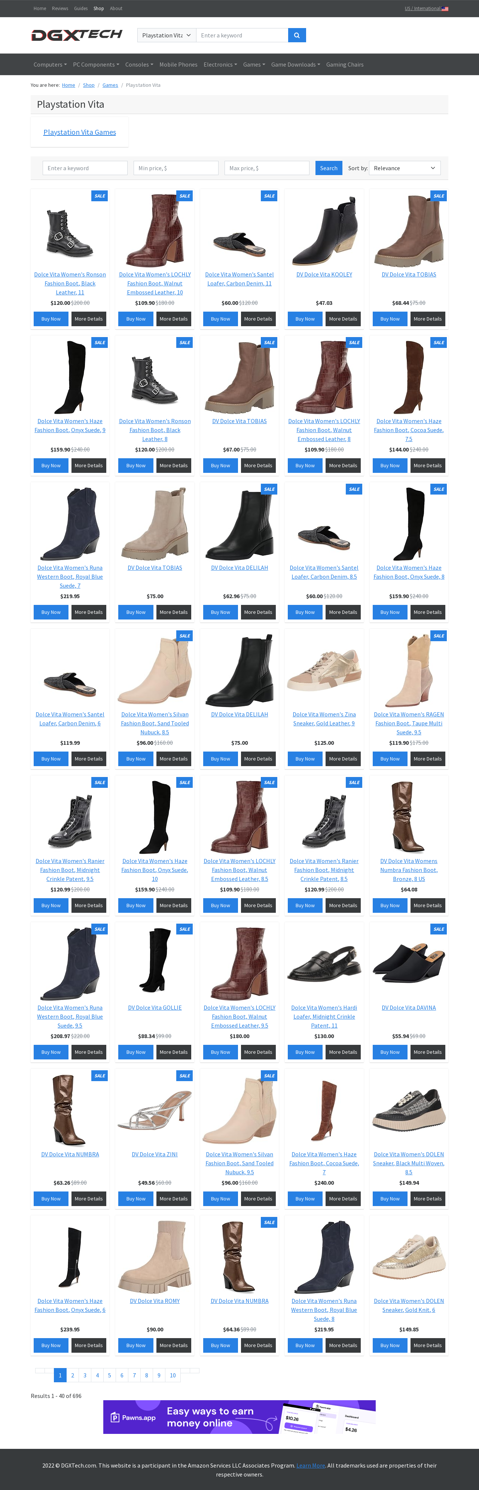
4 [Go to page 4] (97, 1375)
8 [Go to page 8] (146, 1375)
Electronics (218, 64)
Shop (99, 8)
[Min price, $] (176, 168)
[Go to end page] (194, 1370)
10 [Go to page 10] (173, 1375)
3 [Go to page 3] (84, 1375)
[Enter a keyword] (242, 35)
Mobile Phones (178, 64)
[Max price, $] (267, 168)
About (116, 8)
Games (252, 64)
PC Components (94, 64)
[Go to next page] (185, 1370)
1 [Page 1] (60, 1375)
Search (329, 168)
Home (40, 8)
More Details (89, 318)
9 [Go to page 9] (159, 1375)
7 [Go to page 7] (134, 1375)
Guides (81, 8)
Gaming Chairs (345, 64)
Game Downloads (293, 64)
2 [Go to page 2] (72, 1375)
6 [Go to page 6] (121, 1375)
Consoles (137, 64)
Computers (48, 64)
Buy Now (51, 318)
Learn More (310, 1465)
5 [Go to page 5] (109, 1375)
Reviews (60, 8)
